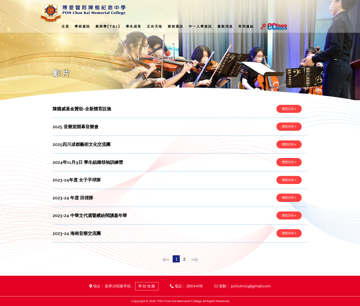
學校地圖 (147, 286)
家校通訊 (175, 26)
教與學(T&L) (108, 26)
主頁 (65, 26)
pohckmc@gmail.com (251, 286)
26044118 (195, 286)
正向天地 (154, 26)
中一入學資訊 (200, 26)
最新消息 (225, 26)
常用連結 (246, 26)
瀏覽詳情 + (289, 109)
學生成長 (133, 26)
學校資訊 (82, 26)
